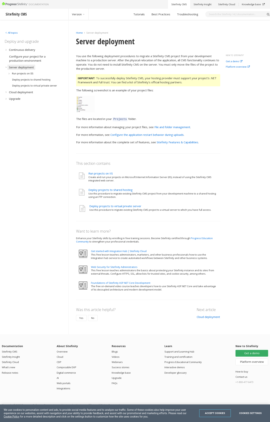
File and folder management (172, 126)
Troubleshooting (187, 14)
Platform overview (238, 66)
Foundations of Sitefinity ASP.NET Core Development (120, 282)
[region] (135, 413)
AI (58, 377)
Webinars (117, 361)
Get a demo (234, 61)
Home (79, 32)
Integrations (63, 387)
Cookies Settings (250, 413)
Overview (62, 351)
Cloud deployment (208, 316)
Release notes (10, 372)
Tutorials (139, 14)
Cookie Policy (11, 416)
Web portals (63, 382)
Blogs (115, 351)
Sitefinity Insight (11, 356)
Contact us (241, 376)
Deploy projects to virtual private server (115, 205)
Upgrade (117, 377)
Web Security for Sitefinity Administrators (114, 266)
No (92, 317)
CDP (59, 361)
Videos (116, 356)
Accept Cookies (215, 413)
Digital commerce (66, 372)
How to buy (242, 371)
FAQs (114, 382)
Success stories (120, 366)
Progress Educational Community (183, 361)
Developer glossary (175, 372)
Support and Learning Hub (179, 351)
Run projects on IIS (100, 173)
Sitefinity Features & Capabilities (177, 141)
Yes (81, 317)
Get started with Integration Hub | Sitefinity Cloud (119, 250)
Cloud (60, 356)
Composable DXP (66, 366)
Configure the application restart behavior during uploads (147, 134)
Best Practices (160, 14)
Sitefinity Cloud (10, 361)
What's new (8, 366)
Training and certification (178, 356)
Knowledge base (121, 372)
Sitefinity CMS (9, 351)
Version (78, 14)
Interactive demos (174, 366)
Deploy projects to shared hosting (110, 189)
